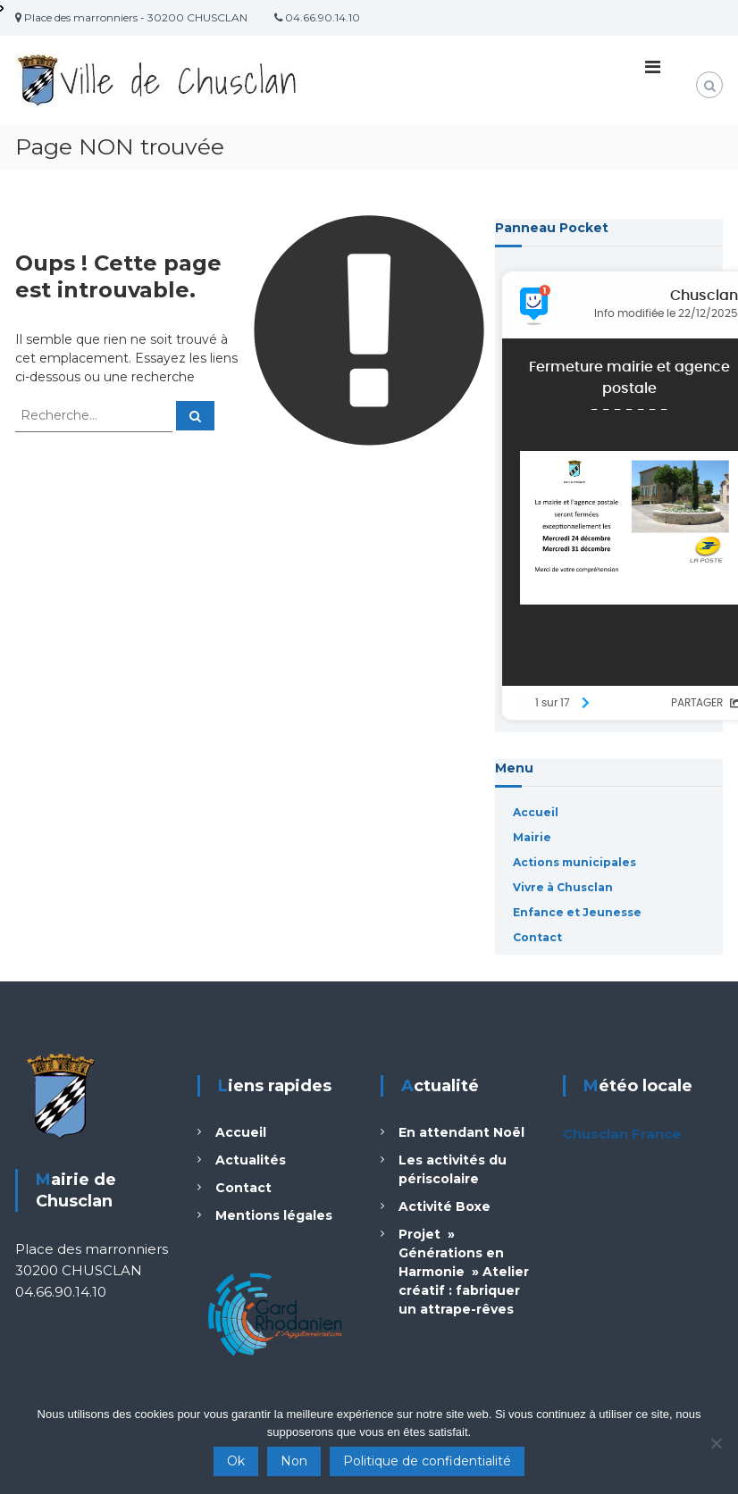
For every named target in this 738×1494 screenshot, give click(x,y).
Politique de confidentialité (427, 1461)
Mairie (532, 837)
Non (294, 1461)
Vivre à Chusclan (563, 887)
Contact (537, 937)
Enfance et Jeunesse (577, 912)
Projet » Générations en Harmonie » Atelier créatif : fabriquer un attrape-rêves (463, 1271)
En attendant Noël (461, 1132)
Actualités (250, 1160)
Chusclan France (622, 1133)
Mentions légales (273, 1215)
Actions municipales (574, 862)
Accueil (535, 812)
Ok (236, 1461)
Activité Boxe (444, 1206)
